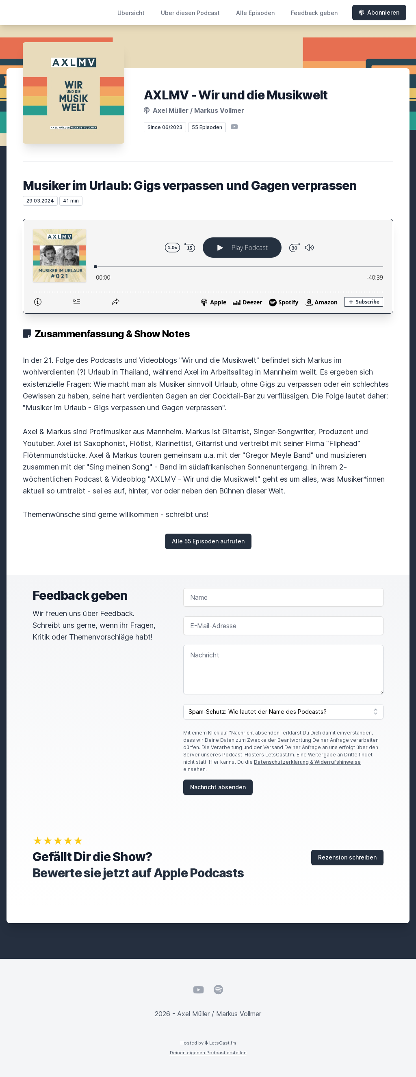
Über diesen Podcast (190, 12)
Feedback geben (314, 12)
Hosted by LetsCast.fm (208, 1043)
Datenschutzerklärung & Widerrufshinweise (307, 762)
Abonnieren (379, 12)
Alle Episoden (255, 12)
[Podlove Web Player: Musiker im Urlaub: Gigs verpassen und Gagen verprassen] (208, 266)
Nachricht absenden (218, 787)
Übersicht (131, 12)
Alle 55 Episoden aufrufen (208, 541)
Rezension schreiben (347, 857)
